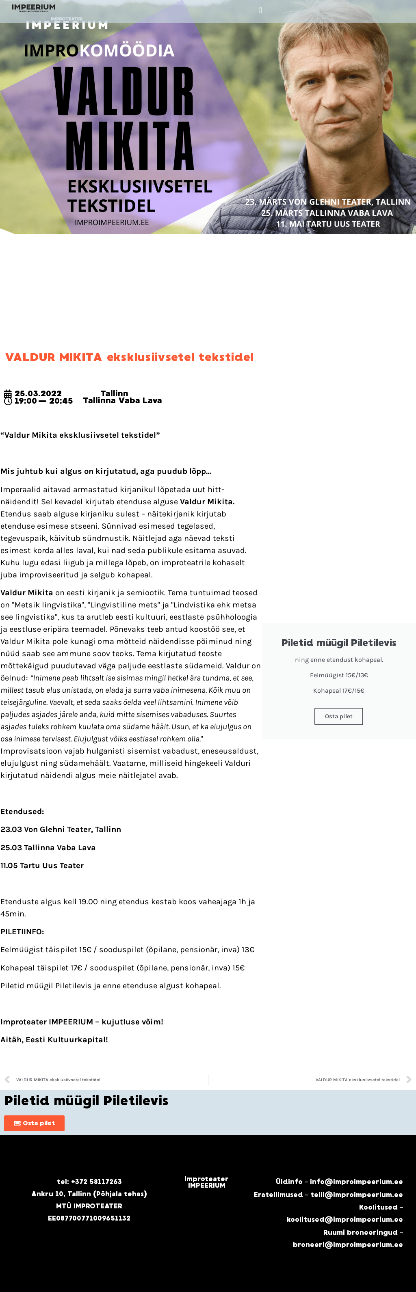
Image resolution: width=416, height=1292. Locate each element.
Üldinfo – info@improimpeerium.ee (339, 1182)
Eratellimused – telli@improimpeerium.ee (328, 1195)
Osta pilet (339, 716)
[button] (260, 10)
